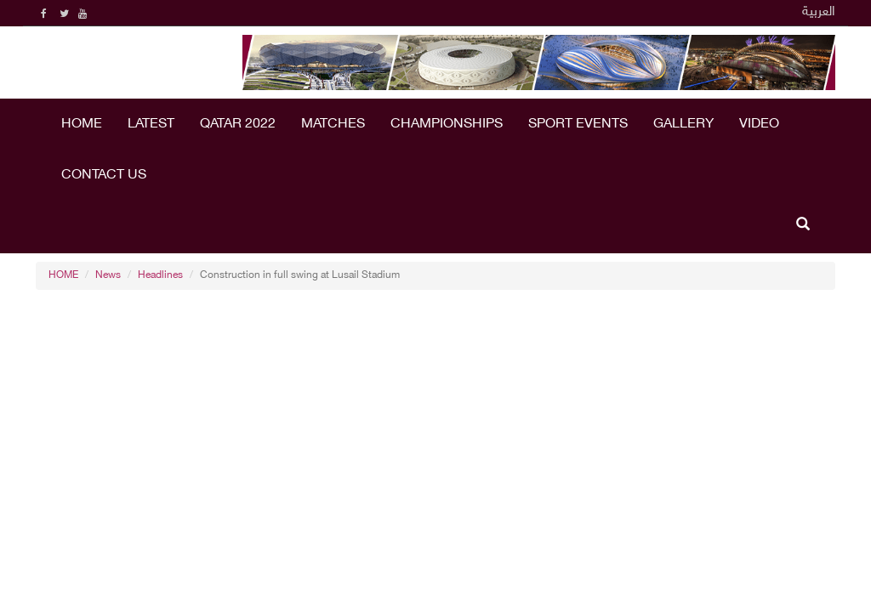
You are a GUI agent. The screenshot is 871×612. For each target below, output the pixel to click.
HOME (81, 124)
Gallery (683, 124)
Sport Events (578, 124)
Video (759, 124)
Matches (333, 124)
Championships (446, 124)
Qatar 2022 (238, 124)
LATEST (151, 124)
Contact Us (103, 175)
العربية (818, 12)
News (108, 275)
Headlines (160, 275)
